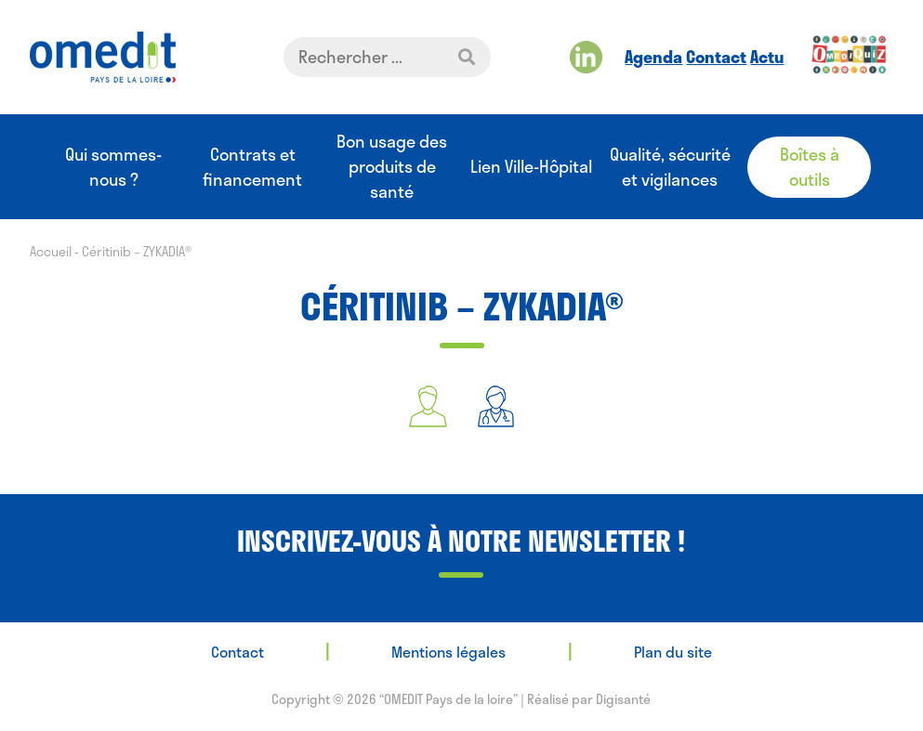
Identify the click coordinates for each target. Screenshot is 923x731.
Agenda (653, 57)
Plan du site (673, 651)
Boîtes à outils (809, 166)
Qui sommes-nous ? (113, 167)
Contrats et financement (252, 167)
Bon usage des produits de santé (391, 166)
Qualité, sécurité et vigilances (670, 167)
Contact (716, 57)
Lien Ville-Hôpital (531, 166)
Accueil (51, 251)
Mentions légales (448, 651)
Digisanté (623, 699)
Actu (767, 57)
